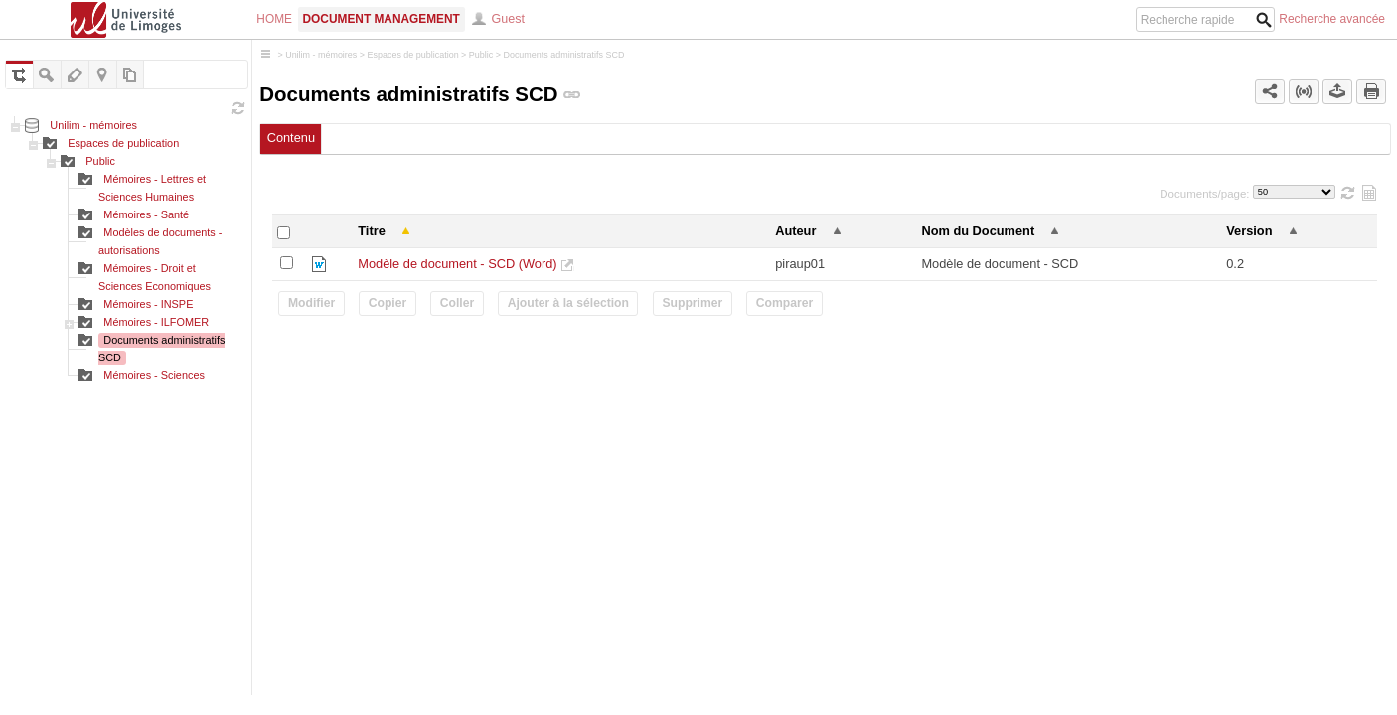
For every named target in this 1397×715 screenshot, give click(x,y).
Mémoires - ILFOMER (156, 322)
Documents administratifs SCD (563, 55)
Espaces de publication (123, 143)
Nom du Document (977, 230)
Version (1249, 230)
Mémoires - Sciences (154, 375)
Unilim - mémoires (93, 125)
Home (274, 19)
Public (100, 161)
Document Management (381, 19)
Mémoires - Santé (146, 214)
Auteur (795, 230)
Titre (372, 230)
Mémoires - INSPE (148, 304)
